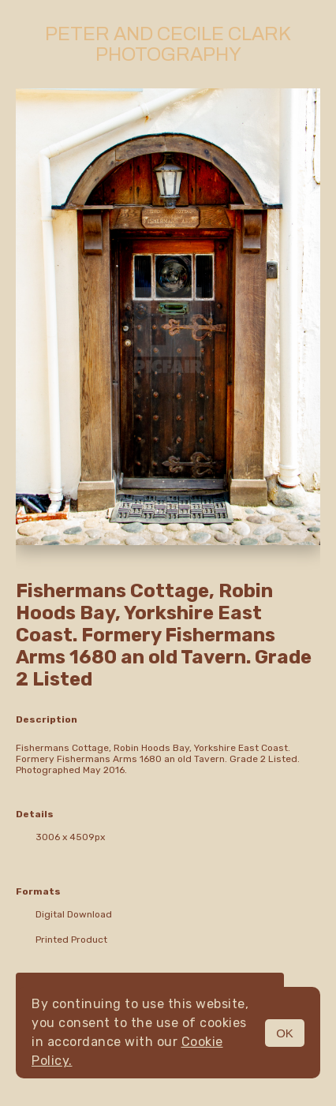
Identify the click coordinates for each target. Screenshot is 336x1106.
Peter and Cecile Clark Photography (168, 44)
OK (284, 1033)
